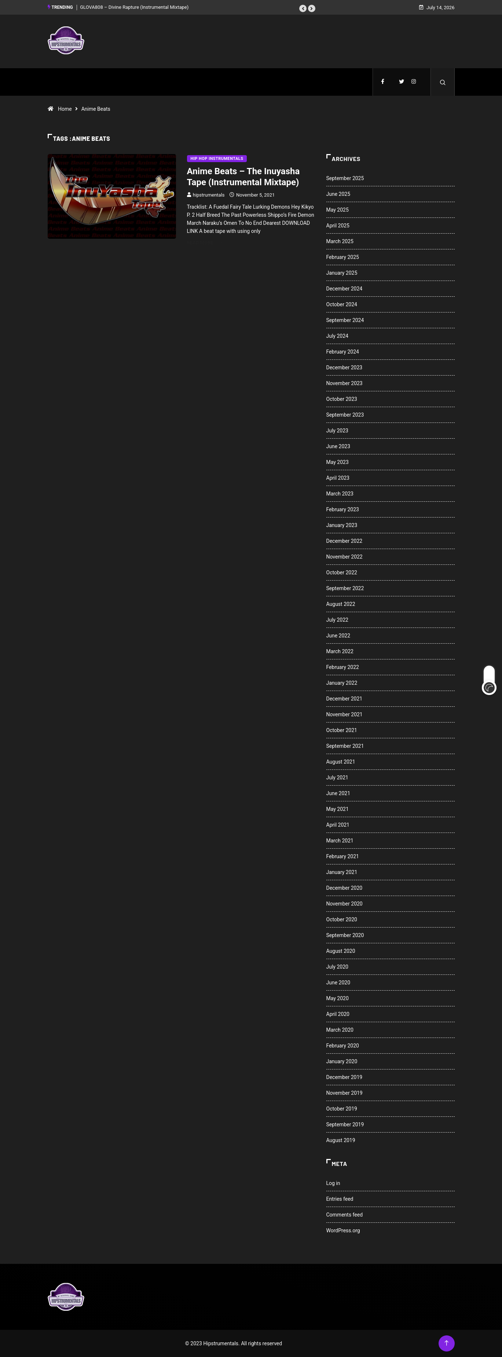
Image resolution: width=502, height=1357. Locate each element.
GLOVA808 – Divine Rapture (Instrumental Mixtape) (134, 7)
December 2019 (344, 1077)
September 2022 (345, 588)
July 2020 (337, 967)
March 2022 (339, 651)
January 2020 (342, 1061)
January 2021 (342, 872)
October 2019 (341, 1109)
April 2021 (338, 825)
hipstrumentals (209, 195)
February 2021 (342, 856)
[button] (303, 8)
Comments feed (344, 1215)
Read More (204, 242)
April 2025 (338, 225)
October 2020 (341, 919)
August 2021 (340, 762)
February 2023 (342, 509)
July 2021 (337, 777)
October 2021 (341, 730)
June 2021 (338, 793)
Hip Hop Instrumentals (217, 158)
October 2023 (341, 399)
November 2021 (344, 714)
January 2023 (342, 525)
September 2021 (345, 746)
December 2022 (344, 541)
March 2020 (339, 1030)
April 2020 (338, 1014)
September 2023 (345, 415)
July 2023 (337, 431)
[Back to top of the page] (446, 1343)
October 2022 (341, 572)
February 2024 (342, 352)
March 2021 (339, 841)
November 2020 (344, 904)
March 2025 (339, 241)
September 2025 (345, 178)
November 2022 (344, 557)
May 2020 (337, 998)
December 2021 (344, 699)
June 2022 (338, 636)
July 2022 (337, 620)
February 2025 (342, 257)
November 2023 (344, 383)
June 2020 (338, 982)
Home (65, 109)
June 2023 (338, 446)
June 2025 (338, 194)
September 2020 (345, 935)
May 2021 (337, 809)
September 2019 (345, 1124)
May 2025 (337, 210)
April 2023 (338, 478)
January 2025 (342, 273)
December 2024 (344, 289)
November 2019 (344, 1093)
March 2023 (339, 494)
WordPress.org (343, 1230)
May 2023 (337, 462)
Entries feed (339, 1199)
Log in (333, 1183)
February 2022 (342, 667)
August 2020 (340, 951)
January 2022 (342, 683)
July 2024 (337, 336)
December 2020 (344, 888)
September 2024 (345, 320)
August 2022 (340, 604)
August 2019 (340, 1140)
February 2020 (342, 1046)
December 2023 (344, 367)
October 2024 (341, 304)
